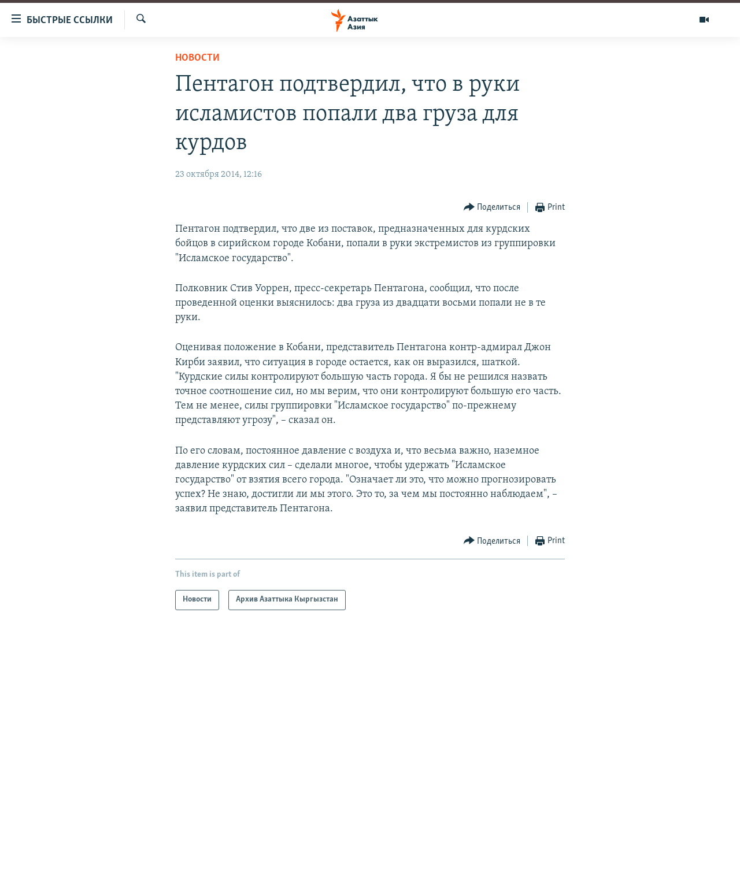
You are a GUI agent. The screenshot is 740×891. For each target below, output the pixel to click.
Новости (197, 58)
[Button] (492, 208)
